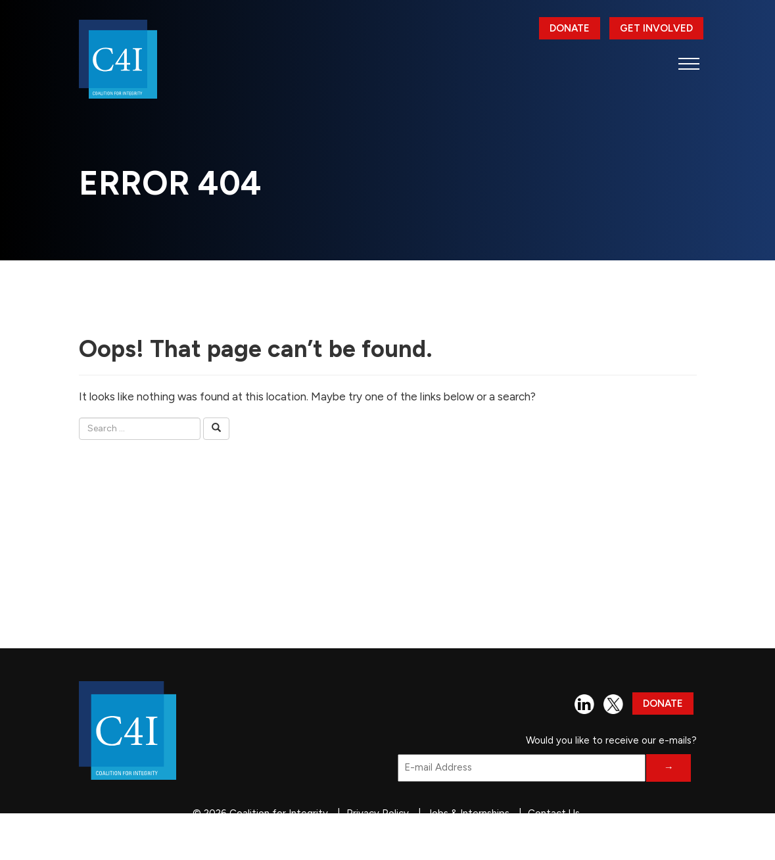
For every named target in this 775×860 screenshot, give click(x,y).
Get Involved (656, 28)
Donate (570, 28)
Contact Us (554, 813)
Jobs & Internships (468, 813)
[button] (689, 63)
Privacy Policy (377, 813)
